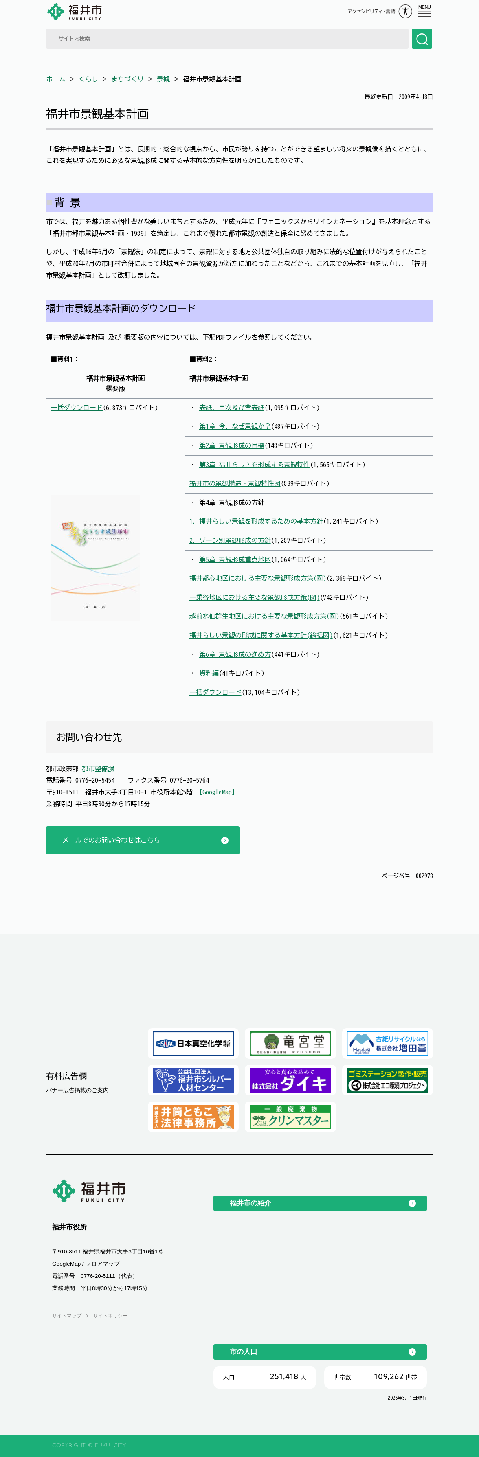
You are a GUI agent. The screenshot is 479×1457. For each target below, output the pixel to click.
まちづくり (127, 79)
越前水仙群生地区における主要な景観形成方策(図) (264, 616)
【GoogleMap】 (217, 792)
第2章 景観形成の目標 (231, 445)
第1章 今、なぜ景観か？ (235, 426)
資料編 (209, 673)
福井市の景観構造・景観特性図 (235, 483)
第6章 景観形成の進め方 (235, 654)
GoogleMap (66, 1264)
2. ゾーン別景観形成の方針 (230, 540)
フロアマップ (103, 1264)
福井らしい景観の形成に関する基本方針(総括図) (261, 635)
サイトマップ (66, 1316)
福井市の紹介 (250, 1203)
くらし (88, 79)
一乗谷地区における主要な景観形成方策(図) (254, 597)
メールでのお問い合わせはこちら (111, 840)
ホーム (56, 79)
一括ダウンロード (77, 407)
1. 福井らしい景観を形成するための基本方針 (256, 521)
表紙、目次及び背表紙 (231, 407)
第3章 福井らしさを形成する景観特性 (254, 464)
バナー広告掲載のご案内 (77, 1090)
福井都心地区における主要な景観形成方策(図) (257, 578)
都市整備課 (98, 769)
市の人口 (243, 1351)
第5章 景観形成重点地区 (235, 559)
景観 (163, 79)
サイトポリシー (110, 1316)
